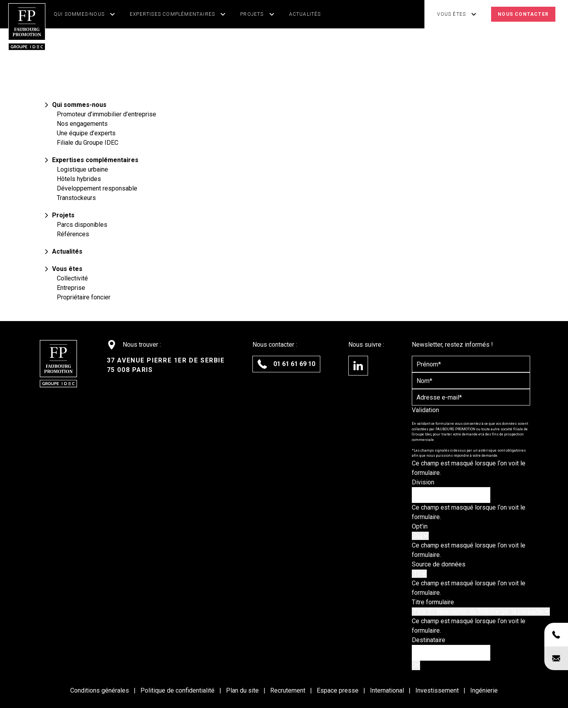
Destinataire (428, 640)
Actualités (305, 14)
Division (423, 482)
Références (73, 234)
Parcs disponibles (82, 224)
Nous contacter (523, 14)
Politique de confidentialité (178, 690)
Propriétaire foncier (83, 297)
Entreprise (71, 287)
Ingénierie (484, 690)
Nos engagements (82, 123)
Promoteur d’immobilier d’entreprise (106, 114)
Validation (425, 410)
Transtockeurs (76, 198)
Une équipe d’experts (86, 133)
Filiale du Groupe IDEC (87, 142)
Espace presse (338, 690)
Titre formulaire (433, 602)
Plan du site (243, 690)
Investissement (437, 690)
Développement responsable (97, 188)
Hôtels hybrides (79, 179)
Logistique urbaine (82, 169)
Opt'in (420, 526)
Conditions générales (100, 690)
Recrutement (288, 690)
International (387, 690)
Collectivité (72, 278)
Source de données (438, 564)
